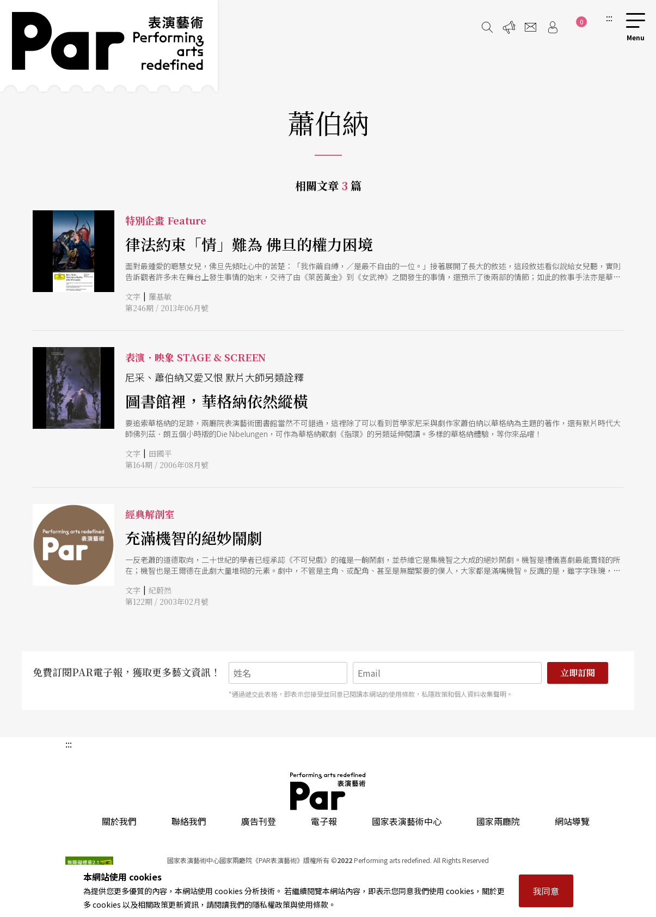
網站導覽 (572, 821)
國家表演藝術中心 (407, 821)
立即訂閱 (577, 672)
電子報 (324, 821)
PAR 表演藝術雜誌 (328, 791)
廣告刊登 (258, 821)
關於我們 (119, 821)
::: (609, 17)
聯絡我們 (188, 821)
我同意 (546, 890)
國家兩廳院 (498, 821)
